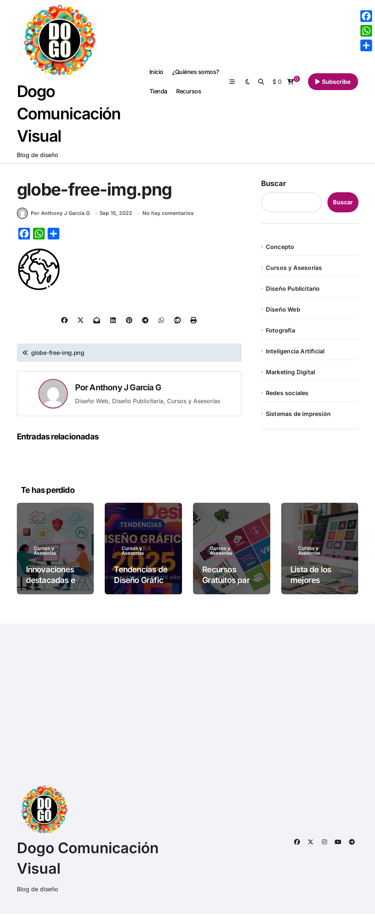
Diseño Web (283, 311)
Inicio (156, 73)
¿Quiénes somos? (195, 73)
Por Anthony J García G (53, 217)
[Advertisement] (189, 712)
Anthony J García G (125, 391)
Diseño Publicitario (293, 290)
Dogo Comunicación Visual (71, 115)
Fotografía (280, 332)
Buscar (273, 185)
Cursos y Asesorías (294, 270)
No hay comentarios (168, 217)
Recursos (188, 92)
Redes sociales (287, 395)
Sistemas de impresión (298, 416)
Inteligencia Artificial (295, 353)
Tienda (158, 92)
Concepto (280, 249)
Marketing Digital (290, 374)
